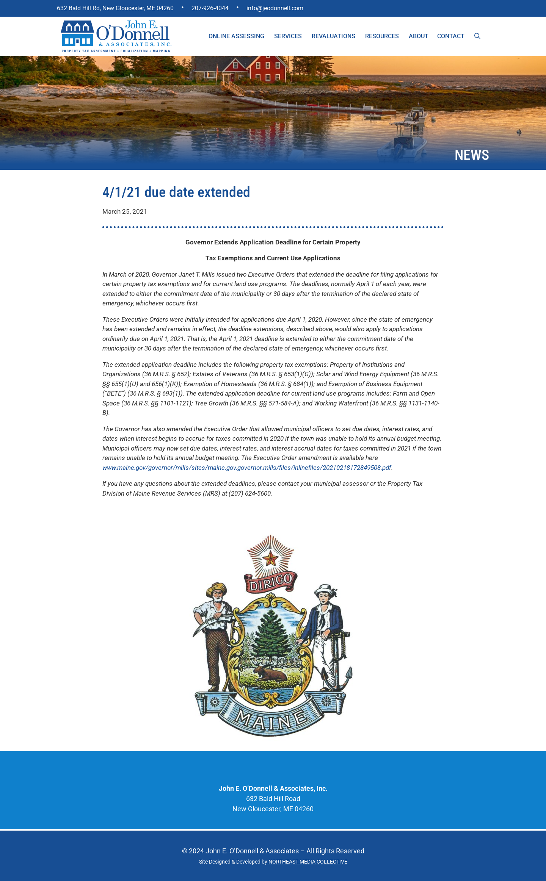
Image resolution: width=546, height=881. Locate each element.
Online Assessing (236, 36)
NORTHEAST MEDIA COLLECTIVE (307, 862)
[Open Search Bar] (477, 36)
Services (288, 36)
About (418, 36)
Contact (450, 36)
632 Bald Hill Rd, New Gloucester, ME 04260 (115, 8)
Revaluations (333, 36)
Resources (382, 36)
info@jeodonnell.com (274, 8)
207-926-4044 (210, 8)
